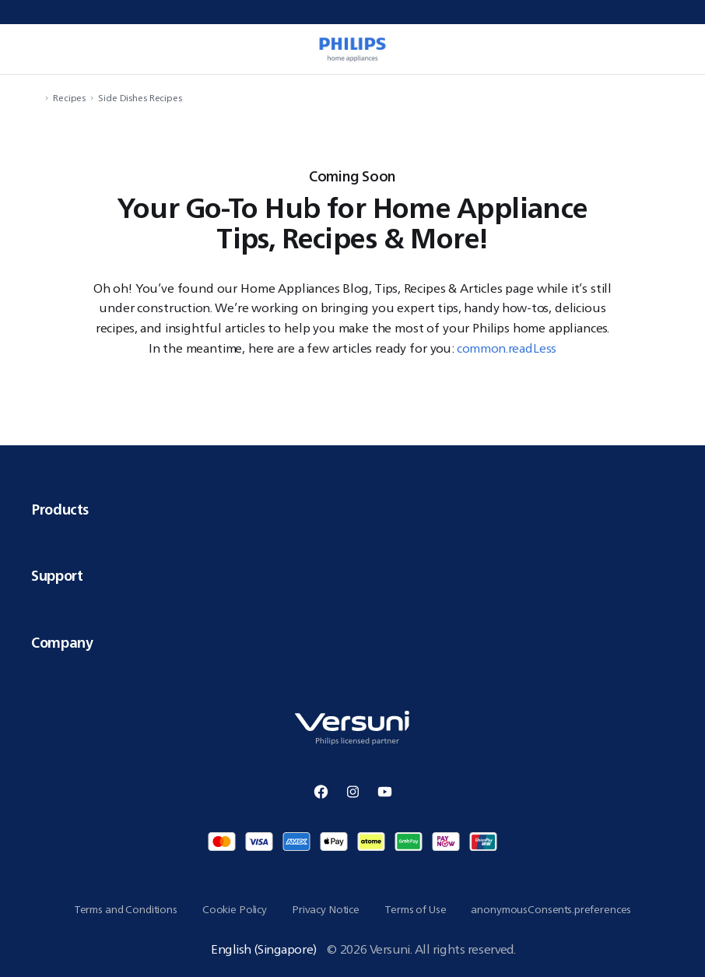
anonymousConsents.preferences (551, 909)
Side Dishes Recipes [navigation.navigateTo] (140, 97)
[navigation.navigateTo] (35, 97)
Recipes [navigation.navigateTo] (69, 97)
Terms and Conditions (125, 909)
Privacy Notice (326, 909)
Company (352, 642)
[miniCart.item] (677, 49)
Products (352, 509)
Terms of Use (415, 909)
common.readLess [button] (507, 348)
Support (352, 575)
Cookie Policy (234, 909)
